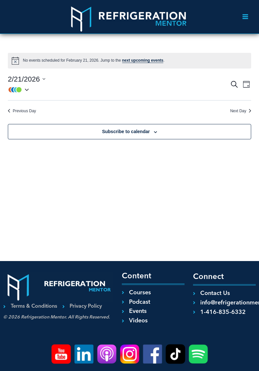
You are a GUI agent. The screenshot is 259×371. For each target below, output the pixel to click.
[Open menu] (245, 17)
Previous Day (22, 111)
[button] (119, 90)
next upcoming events (143, 60)
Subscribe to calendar (126, 131)
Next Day (240, 111)
